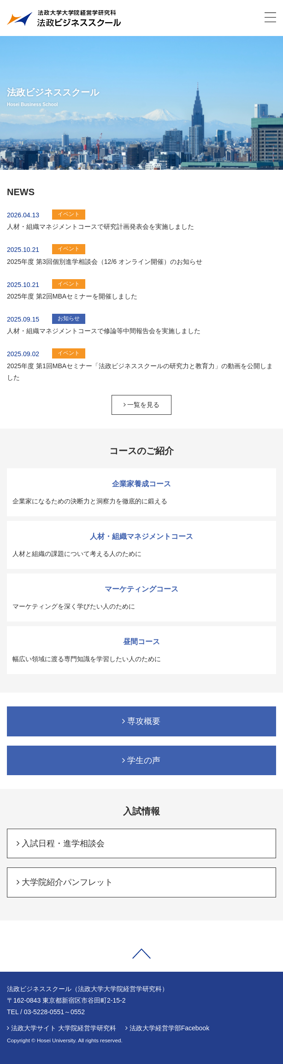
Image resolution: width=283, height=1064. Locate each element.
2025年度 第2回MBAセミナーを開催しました (72, 296)
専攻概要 (141, 721)
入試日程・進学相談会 (61, 843)
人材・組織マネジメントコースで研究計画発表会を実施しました (100, 226)
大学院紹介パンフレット (65, 882)
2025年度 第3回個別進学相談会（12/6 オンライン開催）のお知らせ (104, 261)
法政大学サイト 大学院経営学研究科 (63, 1028)
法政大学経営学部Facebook (169, 1028)
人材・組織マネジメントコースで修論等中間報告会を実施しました (103, 331)
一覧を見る (142, 404)
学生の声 (141, 760)
